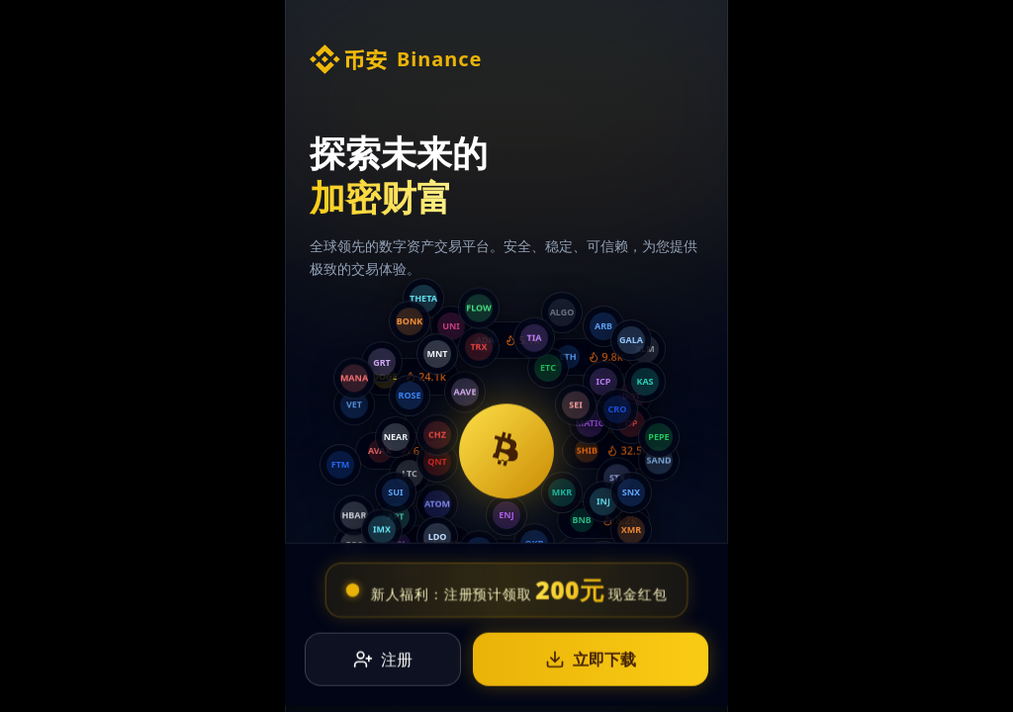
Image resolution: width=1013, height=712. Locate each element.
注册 (383, 660)
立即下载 (590, 660)
